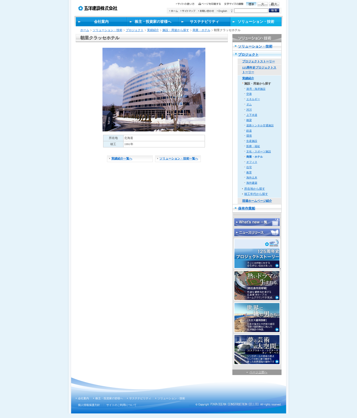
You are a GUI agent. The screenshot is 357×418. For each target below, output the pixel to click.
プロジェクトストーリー (258, 61)
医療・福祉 (253, 146)
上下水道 (251, 115)
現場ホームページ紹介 (257, 200)
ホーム (84, 30)
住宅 (249, 167)
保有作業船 (246, 208)
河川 (249, 109)
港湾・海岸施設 (256, 89)
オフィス (251, 162)
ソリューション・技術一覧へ (178, 158)
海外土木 (251, 177)
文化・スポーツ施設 (258, 151)
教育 (249, 172)
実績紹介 (153, 30)
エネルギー (253, 99)
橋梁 (249, 120)
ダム (249, 104)
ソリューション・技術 (107, 30)
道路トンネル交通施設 (260, 125)
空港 (249, 94)
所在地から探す (254, 188)
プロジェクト (135, 30)
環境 (249, 135)
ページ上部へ (258, 372)
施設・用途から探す (175, 30)
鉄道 (249, 130)
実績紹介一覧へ (121, 158)
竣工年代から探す (256, 194)
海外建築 (251, 182)
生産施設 (251, 141)
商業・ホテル (201, 30)
